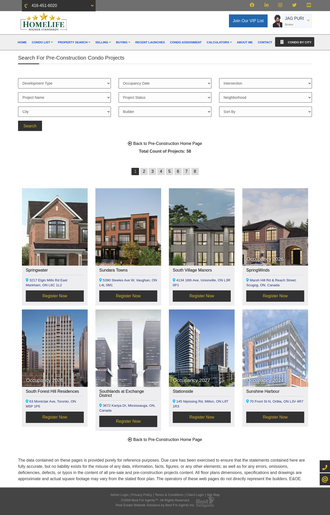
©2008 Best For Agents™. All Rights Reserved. (155, 500)
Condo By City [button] (294, 42)
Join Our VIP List (248, 21)
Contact (265, 42)
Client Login (195, 495)
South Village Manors (192, 270)
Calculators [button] (219, 42)
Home (22, 42)
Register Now (54, 296)
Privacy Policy (141, 495)
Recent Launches (150, 42)
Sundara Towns (113, 270)
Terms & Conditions (169, 495)
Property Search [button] (74, 42)
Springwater (37, 270)
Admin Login (119, 495)
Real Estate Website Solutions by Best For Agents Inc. (155, 505)
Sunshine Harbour (262, 391)
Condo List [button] (42, 42)
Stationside (183, 391)
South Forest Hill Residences (52, 391)
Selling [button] (103, 42)
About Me (245, 42)
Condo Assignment (186, 42)
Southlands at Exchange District (121, 393)
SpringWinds (258, 270)
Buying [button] (123, 42)
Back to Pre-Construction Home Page (165, 143)
